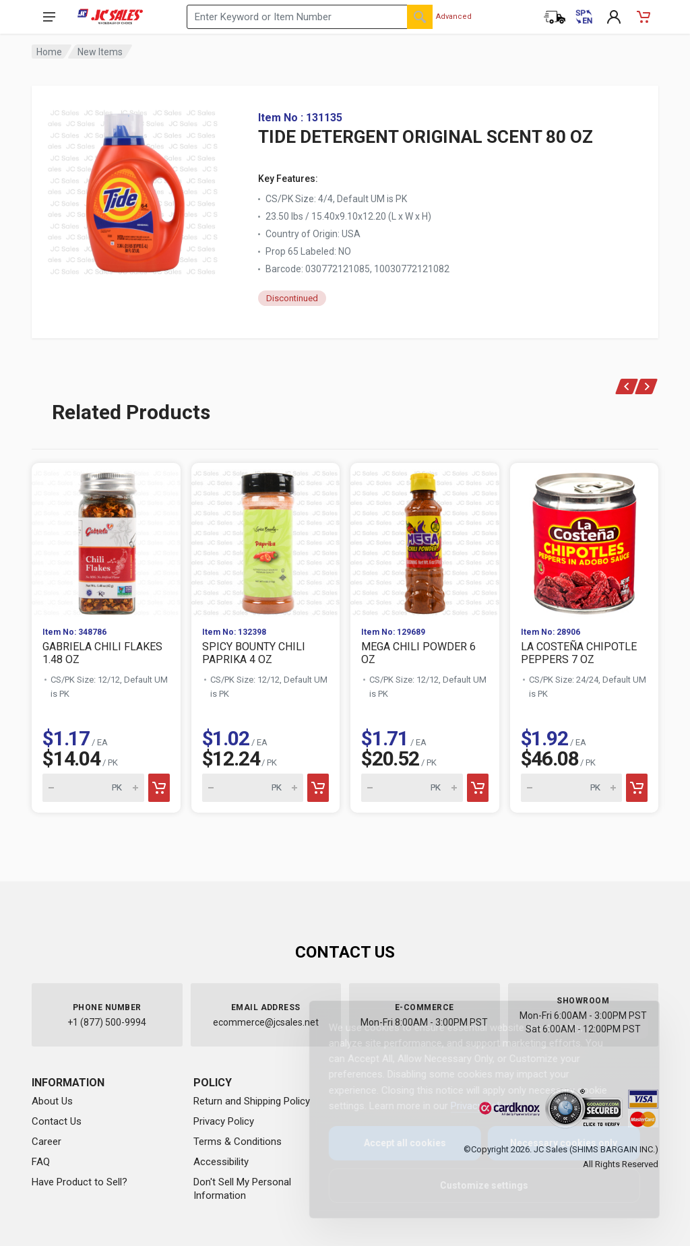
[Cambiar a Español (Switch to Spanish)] (584, 17)
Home (49, 51)
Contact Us (57, 1121)
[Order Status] (554, 17)
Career (46, 1141)
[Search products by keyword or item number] (310, 17)
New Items (100, 51)
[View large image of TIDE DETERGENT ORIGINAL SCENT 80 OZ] (133, 189)
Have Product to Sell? (79, 1182)
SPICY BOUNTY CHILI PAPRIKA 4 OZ (253, 653)
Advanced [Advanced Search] (454, 16)
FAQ (41, 1162)
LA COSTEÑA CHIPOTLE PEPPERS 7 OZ (579, 653)
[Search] (420, 17)
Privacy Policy (223, 1121)
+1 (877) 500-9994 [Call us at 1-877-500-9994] (106, 1022)
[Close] (623, 1025)
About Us (52, 1101)
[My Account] (614, 17)
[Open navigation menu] (49, 17)
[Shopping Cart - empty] (643, 17)
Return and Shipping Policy (251, 1101)
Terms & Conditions (237, 1141)
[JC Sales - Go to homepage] (110, 17)
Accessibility (221, 1162)
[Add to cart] (159, 788)
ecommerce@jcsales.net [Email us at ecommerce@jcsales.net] (266, 1022)
